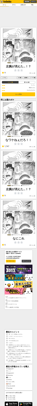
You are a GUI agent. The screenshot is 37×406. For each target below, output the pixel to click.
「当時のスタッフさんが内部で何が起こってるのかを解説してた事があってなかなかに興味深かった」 (18, 350)
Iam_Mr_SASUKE (10, 386)
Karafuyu (9, 379)
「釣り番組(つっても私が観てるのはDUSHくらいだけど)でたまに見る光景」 (18, 361)
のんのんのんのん (31, 90)
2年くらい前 (32, 73)
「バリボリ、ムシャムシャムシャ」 (14, 336)
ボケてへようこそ (26, 261)
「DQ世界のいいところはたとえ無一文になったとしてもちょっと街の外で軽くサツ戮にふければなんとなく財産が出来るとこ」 (18, 346)
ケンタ (8, 377)
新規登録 (27, 1)
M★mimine (9, 375)
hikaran (8, 384)
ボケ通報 (19, 77)
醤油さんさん (32, 87)
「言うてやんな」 (11, 338)
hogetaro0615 (10, 373)
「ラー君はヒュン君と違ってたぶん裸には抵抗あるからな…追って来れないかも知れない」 (18, 357)
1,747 (5, 146)
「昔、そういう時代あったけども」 (14, 334)
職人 (32, 5)
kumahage (9, 388)
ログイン (33, 1)
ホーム (4, 5)
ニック (8, 371)
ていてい (33, 85)
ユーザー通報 (33, 77)
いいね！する (10, 396)
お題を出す (23, 5)
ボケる (13, 5)
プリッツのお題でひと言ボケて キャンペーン (18, 297)
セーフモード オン (11, 261)
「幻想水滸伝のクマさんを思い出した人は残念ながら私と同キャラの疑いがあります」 (18, 354)
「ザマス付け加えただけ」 (12, 340)
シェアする (3, 77)
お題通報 (26, 77)
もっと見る (18, 94)
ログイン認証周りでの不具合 (18, 307)
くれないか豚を (10, 382)
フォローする (10, 397)
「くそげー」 (10, 343)
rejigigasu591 (10, 369)
